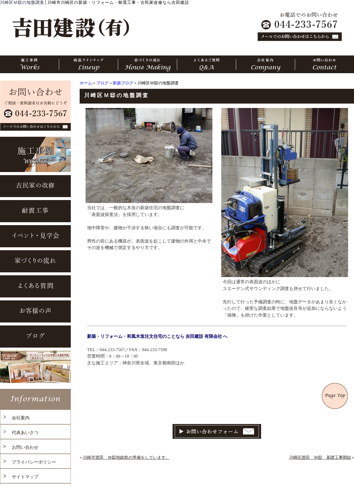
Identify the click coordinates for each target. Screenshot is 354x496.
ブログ (102, 83)
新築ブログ (123, 83)
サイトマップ (25, 476)
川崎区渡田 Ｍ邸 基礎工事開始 (320, 457)
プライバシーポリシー (34, 462)
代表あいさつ (25, 432)
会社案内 (21, 417)
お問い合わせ (25, 447)
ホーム (86, 83)
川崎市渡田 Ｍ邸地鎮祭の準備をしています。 (126, 457)
